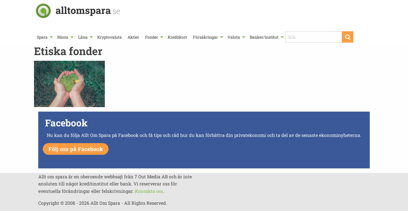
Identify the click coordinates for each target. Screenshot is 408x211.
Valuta (234, 37)
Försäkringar (205, 37)
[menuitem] (44, 37)
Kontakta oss (149, 191)
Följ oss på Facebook (75, 148)
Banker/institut (264, 37)
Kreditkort (177, 37)
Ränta (62, 37)
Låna (83, 37)
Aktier (133, 37)
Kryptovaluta (109, 37)
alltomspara (88, 10)
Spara (42, 37)
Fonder (151, 37)
